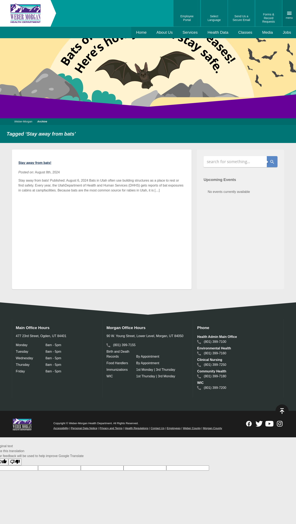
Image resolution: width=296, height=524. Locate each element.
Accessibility (61, 428)
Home (141, 32)
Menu (289, 17)
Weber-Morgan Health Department (26, 13)
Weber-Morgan (23, 121)
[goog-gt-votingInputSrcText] (102, 467)
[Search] (235, 161)
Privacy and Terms (111, 428)
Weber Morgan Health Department (22, 424)
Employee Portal (186, 18)
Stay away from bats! (34, 163)
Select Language (214, 18)
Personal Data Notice (84, 428)
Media (267, 32)
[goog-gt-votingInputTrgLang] (59, 467)
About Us (164, 32)
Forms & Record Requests (268, 18)
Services (190, 32)
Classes (245, 32)
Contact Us (157, 428)
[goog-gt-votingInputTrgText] (145, 467)
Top (282, 411)
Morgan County (212, 428)
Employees (173, 428)
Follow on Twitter (259, 424)
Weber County (192, 428)
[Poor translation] (15, 461)
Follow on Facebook (249, 424)
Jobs (287, 32)
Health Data (218, 32)
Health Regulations (136, 428)
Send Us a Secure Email (241, 18)
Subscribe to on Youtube (269, 424)
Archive (42, 121)
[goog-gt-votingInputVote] (187, 467)
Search (272, 161)
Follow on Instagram (279, 424)
